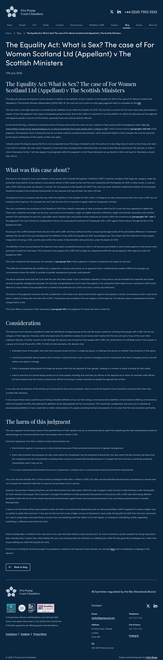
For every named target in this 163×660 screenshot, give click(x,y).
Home (8, 25)
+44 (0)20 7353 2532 (141, 12)
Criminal (59, 25)
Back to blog (18, 566)
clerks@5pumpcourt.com (103, 617)
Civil (33, 25)
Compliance (11, 633)
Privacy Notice (40, 633)
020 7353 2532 (135, 617)
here (113, 548)
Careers (114, 25)
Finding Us (134, 635)
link (139, 103)
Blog (127, 25)
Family (45, 25)
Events (139, 25)
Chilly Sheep (151, 657)
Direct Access (75, 25)
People (21, 25)
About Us (153, 25)
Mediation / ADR (96, 25)
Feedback (25, 633)
